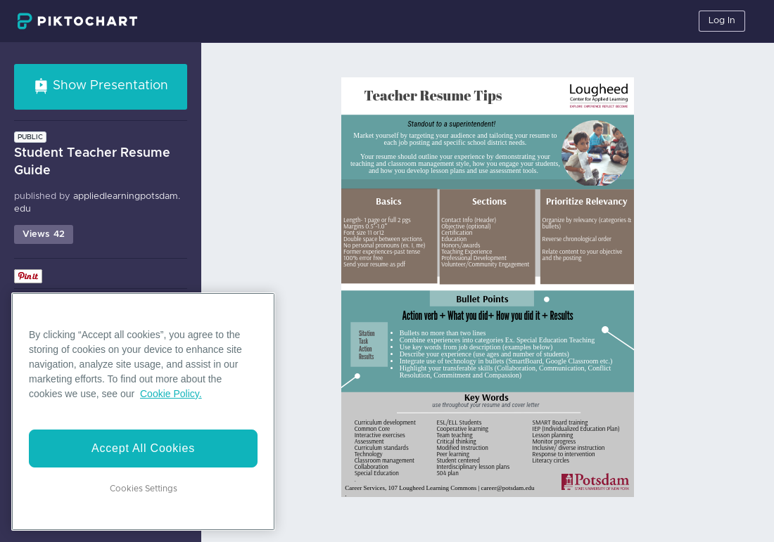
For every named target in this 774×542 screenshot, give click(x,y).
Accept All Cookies (143, 448)
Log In (722, 20)
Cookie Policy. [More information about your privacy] (171, 393)
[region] (143, 411)
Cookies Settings (143, 488)
